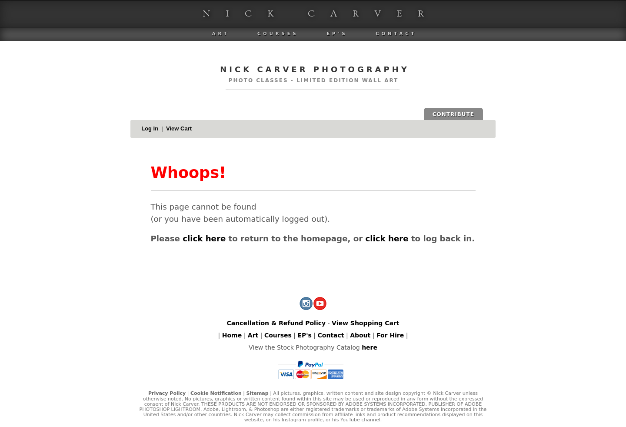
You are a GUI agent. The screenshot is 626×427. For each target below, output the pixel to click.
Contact (396, 33)
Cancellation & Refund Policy (276, 323)
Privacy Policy (167, 393)
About (360, 335)
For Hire (390, 335)
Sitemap (257, 393)
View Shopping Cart (365, 323)
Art (221, 33)
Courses (278, 33)
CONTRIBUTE (453, 114)
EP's (336, 33)
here (369, 347)
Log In (149, 128)
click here (204, 238)
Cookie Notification (216, 393)
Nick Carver (321, 13)
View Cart (179, 128)
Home (232, 335)
